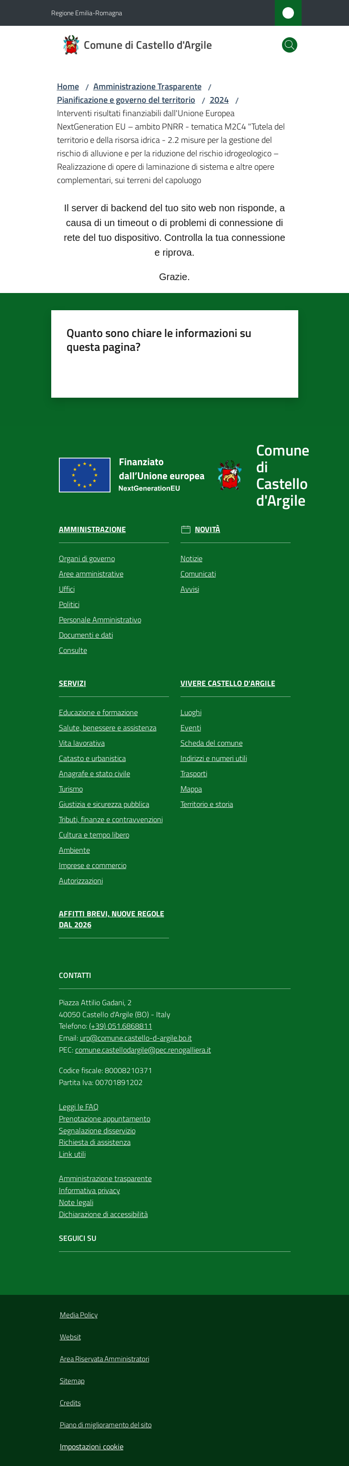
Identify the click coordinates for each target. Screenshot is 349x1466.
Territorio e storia (206, 804)
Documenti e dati (86, 635)
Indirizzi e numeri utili (213, 758)
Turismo (71, 788)
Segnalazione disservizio (97, 1130)
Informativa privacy (89, 1190)
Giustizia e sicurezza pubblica (104, 804)
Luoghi (191, 712)
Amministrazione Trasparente (147, 86)
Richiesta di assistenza (95, 1142)
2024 (219, 99)
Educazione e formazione (98, 712)
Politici (69, 604)
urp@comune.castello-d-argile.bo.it (136, 1037)
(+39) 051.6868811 (120, 1026)
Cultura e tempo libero (94, 834)
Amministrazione (92, 529)
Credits (70, 1402)
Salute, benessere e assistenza (108, 727)
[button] (289, 45)
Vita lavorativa (82, 743)
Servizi (72, 683)
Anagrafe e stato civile (94, 773)
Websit (70, 1336)
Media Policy (79, 1314)
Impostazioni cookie (92, 1446)
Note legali (76, 1202)
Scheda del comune (211, 743)
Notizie (191, 558)
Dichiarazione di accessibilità (103, 1214)
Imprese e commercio (92, 865)
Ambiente (74, 850)
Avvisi (189, 589)
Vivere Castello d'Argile (227, 683)
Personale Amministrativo (100, 619)
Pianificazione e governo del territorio (126, 99)
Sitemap (72, 1380)
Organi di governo (87, 558)
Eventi (190, 727)
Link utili (72, 1154)
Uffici (67, 589)
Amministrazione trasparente (105, 1178)
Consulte (73, 650)
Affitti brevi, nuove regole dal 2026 (111, 919)
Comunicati (198, 573)
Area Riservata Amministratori (104, 1358)
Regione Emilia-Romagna (86, 13)
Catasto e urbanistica (92, 758)
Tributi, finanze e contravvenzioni (111, 819)
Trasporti (193, 773)
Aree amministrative (91, 573)
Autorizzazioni (81, 880)
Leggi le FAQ (79, 1106)
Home (68, 86)
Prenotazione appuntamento (104, 1118)
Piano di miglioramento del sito (106, 1424)
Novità (207, 529)
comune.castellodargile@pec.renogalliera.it (143, 1049)
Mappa (191, 788)
